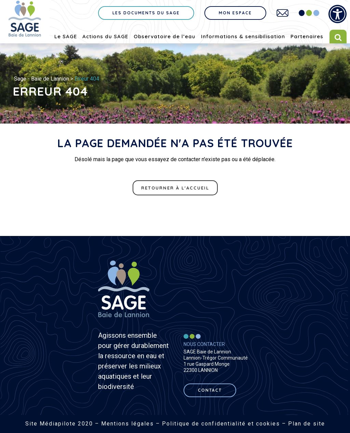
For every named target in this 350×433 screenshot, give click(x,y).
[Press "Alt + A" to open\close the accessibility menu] (337, 14)
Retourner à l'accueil (175, 188)
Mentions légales (127, 423)
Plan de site (306, 423)
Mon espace (235, 12)
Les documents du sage (146, 12)
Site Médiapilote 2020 (59, 423)
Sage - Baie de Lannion (41, 78)
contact (210, 390)
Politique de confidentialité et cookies (221, 423)
